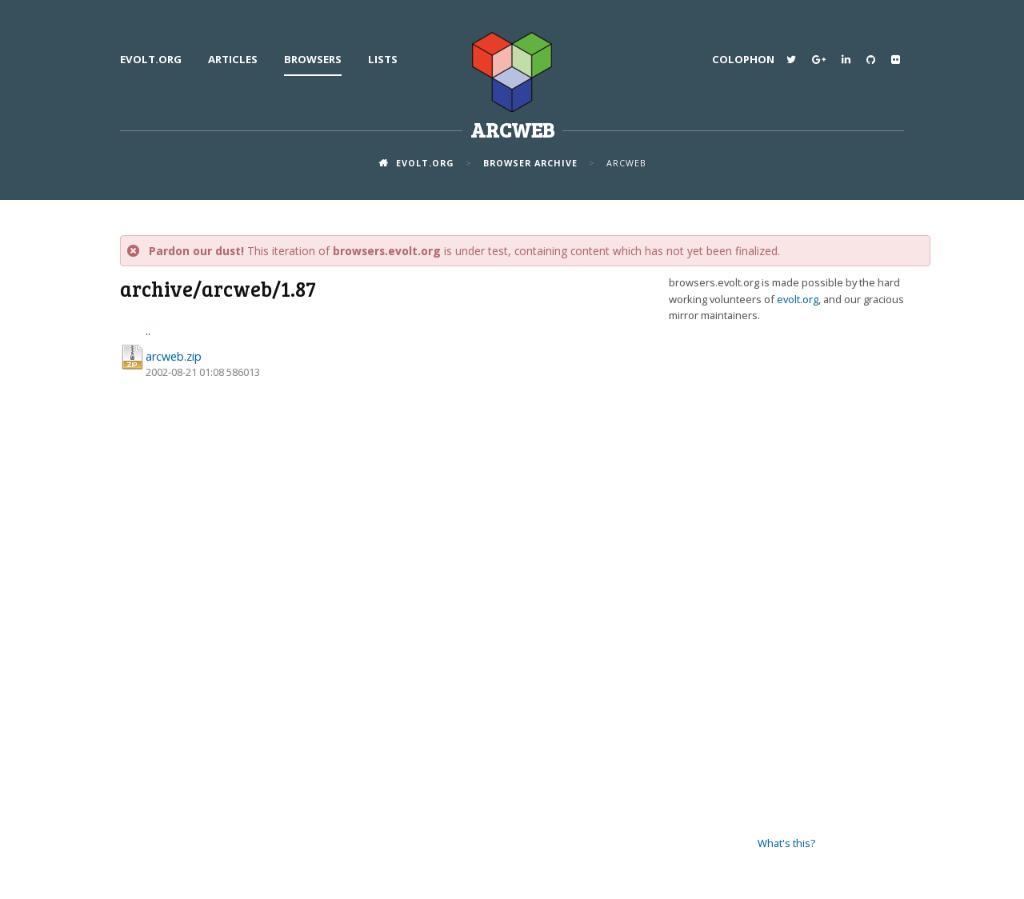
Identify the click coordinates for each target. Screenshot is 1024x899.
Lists (383, 59)
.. (148, 330)
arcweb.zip (174, 356)
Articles (233, 59)
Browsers (313, 59)
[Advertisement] (786, 580)
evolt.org (151, 59)
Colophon (743, 59)
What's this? (786, 843)
